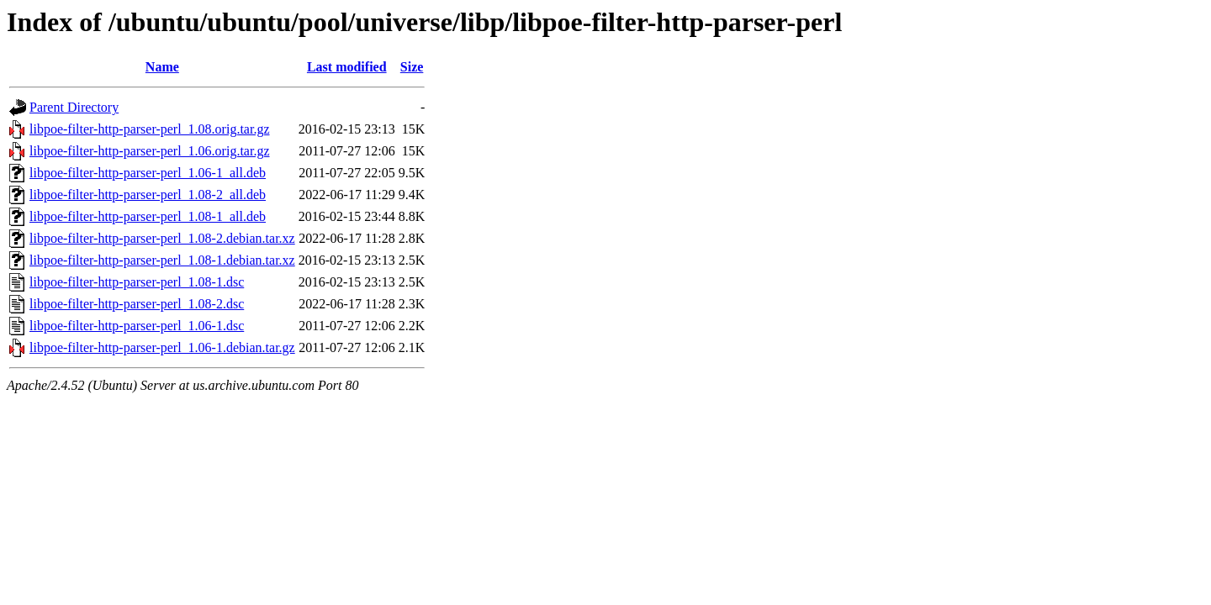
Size (412, 67)
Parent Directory (74, 107)
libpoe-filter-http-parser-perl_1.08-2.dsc (136, 304)
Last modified (347, 67)
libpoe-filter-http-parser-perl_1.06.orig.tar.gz (149, 151)
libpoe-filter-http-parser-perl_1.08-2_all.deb (147, 194)
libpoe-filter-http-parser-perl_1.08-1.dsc (136, 282)
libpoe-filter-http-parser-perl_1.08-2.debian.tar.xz (162, 238)
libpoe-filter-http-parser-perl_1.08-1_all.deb (147, 216)
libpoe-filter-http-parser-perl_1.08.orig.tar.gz (149, 129)
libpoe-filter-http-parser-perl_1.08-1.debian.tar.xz (162, 260)
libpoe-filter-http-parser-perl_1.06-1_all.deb (147, 173)
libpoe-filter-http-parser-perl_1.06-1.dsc (136, 325)
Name (162, 67)
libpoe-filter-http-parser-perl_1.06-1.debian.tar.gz (162, 347)
